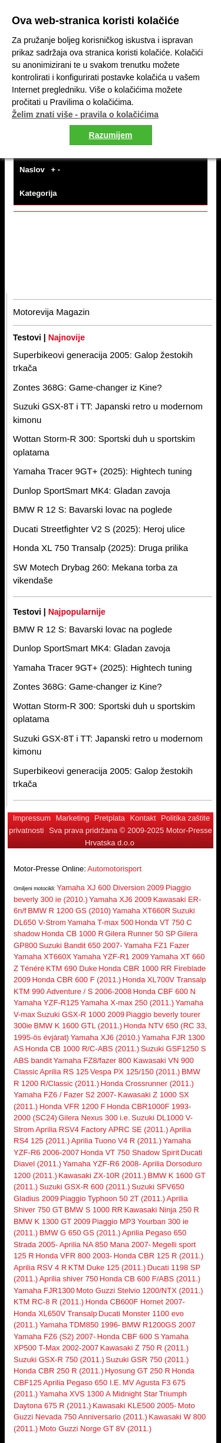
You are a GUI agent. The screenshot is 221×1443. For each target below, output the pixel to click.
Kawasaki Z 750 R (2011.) (144, 1347)
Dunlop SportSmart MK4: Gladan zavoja (91, 491)
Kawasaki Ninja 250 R (161, 1209)
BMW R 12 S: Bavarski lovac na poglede (92, 509)
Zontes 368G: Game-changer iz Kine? (87, 387)
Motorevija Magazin (51, 312)
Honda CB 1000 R (72, 933)
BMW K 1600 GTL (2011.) (78, 1025)
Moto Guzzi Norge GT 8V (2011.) (95, 1428)
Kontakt (143, 818)
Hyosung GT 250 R (137, 1370)
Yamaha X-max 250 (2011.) (127, 1002)
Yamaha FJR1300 (44, 1290)
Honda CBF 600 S (128, 1336)
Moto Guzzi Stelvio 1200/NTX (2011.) (139, 1290)
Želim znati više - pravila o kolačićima (85, 114)
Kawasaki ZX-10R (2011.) (102, 1175)
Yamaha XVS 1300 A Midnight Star (98, 1393)
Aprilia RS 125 (63, 1071)
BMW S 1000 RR (93, 1209)
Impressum (32, 818)
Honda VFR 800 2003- (73, 1255)
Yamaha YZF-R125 (46, 1002)
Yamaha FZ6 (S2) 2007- (54, 1336)
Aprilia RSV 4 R (40, 1267)
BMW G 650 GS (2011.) (80, 1232)
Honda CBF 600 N (164, 991)
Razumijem (111, 135)
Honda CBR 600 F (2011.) (76, 979)
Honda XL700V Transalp (164, 979)
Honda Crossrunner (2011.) (147, 1083)
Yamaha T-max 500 (100, 922)
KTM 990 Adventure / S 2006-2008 (72, 991)
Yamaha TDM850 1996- (80, 1324)
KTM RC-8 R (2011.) (49, 1301)
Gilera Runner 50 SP (140, 933)
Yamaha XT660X (42, 956)
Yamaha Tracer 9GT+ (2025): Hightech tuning (102, 471)
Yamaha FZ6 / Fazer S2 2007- (65, 1094)
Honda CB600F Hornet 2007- (135, 1301)
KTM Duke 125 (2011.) (107, 1267)
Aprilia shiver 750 (68, 1278)
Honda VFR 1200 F (72, 1106)
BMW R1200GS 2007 (159, 1324)
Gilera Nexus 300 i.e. (94, 1117)
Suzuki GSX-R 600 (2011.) (84, 1186)
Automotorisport (114, 868)
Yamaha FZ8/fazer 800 (94, 1060)
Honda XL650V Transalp (55, 1313)
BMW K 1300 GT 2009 (52, 1221)
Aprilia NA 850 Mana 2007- (105, 1244)
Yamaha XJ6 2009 (120, 899)
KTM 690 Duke (71, 968)
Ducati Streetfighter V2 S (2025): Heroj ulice (99, 529)
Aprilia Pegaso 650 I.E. (82, 1382)
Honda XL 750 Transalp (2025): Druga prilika (100, 548)
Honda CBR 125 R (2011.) (158, 1255)
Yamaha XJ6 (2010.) (105, 1037)
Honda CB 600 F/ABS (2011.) (150, 1278)
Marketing (73, 818)
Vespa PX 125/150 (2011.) (135, 1071)
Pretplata (109, 818)
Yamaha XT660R (141, 910)
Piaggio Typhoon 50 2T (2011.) (112, 1198)
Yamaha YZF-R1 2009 (111, 956)
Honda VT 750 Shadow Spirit (130, 1152)
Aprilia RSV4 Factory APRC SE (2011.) (101, 1129)
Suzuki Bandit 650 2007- (81, 945)
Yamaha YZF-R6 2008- (101, 1163)
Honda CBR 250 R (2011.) (58, 1370)
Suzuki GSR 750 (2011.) (147, 1359)
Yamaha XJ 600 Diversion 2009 (110, 887)
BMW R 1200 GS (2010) (69, 910)
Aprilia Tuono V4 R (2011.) (116, 1140)
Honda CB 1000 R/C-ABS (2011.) (82, 1048)
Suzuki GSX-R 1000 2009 (80, 1014)
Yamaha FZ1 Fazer (156, 945)
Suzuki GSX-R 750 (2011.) (59, 1359)
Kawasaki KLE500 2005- (134, 1405)
